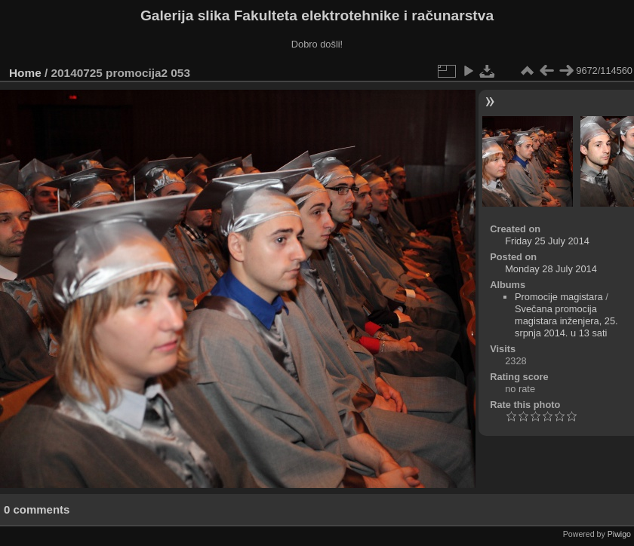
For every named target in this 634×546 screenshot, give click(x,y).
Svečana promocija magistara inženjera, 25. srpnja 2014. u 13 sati (566, 321)
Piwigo (619, 533)
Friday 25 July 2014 (547, 241)
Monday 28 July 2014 (551, 269)
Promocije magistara (559, 296)
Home (25, 72)
